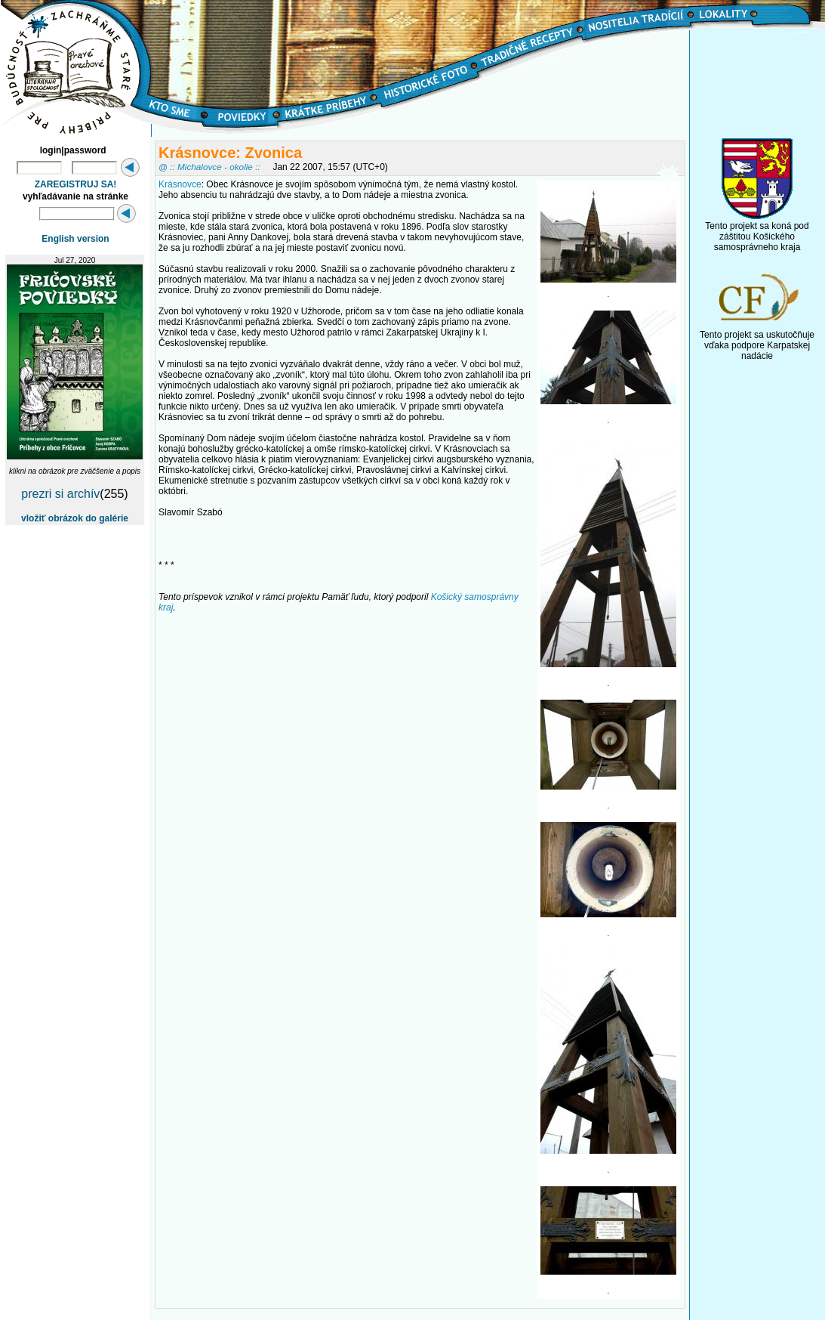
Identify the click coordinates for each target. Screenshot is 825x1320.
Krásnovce (180, 184)
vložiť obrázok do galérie (74, 518)
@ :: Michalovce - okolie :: (209, 167)
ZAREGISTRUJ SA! (76, 184)
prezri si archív (60, 493)
